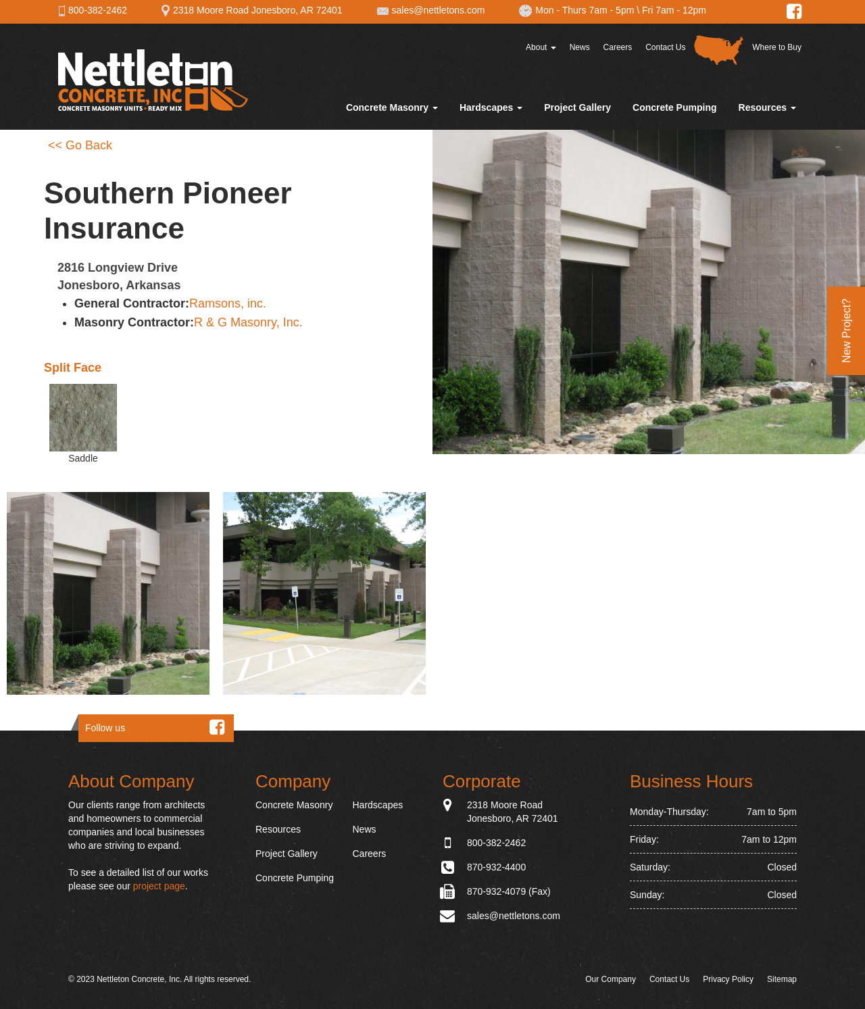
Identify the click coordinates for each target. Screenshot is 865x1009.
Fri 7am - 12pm (674, 10)
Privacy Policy (728, 979)
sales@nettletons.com (430, 10)
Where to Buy (776, 47)
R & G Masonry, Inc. (248, 322)
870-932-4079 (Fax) (509, 891)
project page (159, 886)
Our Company (610, 979)
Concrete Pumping (674, 107)
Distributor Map (718, 50)
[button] (108, 593)
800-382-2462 (92, 10)
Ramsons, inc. (227, 303)
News (580, 47)
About (541, 47)
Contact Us (665, 47)
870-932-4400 (496, 867)
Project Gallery (577, 107)
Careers (618, 47)
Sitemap (782, 979)
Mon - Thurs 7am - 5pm (576, 10)
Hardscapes (491, 107)
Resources (767, 107)
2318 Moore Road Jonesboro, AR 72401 (252, 10)
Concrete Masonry (392, 107)
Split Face (72, 367)
